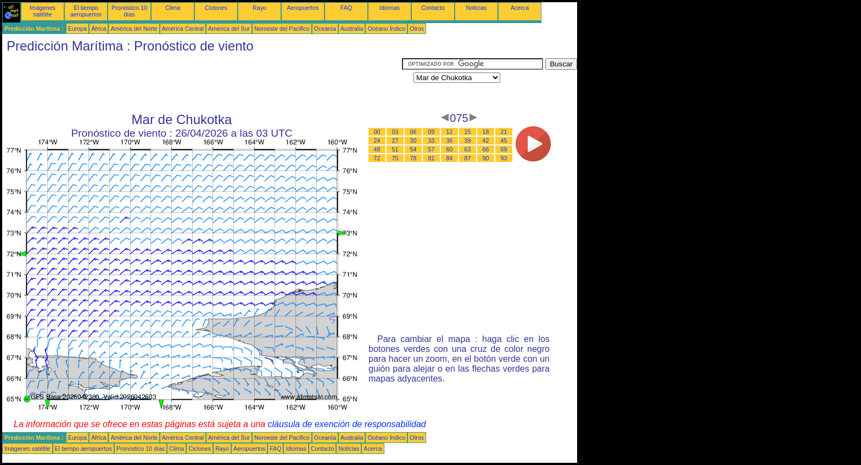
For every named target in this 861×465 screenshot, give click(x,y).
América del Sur (229, 28)
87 (468, 158)
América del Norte (133, 28)
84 (449, 158)
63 (468, 149)
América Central (183, 28)
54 (413, 149)
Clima (172, 7)
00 (377, 131)
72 (377, 158)
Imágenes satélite (42, 11)
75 (395, 158)
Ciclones (216, 7)
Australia (351, 28)
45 (504, 140)
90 (486, 158)
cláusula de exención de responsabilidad (347, 424)
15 (468, 131)
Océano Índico (386, 28)
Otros (417, 28)
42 (486, 140)
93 (504, 158)
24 (377, 140)
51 (395, 149)
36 (449, 140)
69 (504, 149)
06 (413, 131)
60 (449, 149)
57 (431, 149)
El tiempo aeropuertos (86, 11)
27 (395, 140)
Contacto (433, 7)
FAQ (346, 7)
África (98, 28)
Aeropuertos (302, 7)
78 (413, 158)
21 (504, 131)
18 (486, 131)
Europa (77, 28)
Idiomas (389, 7)
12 (449, 131)
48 (377, 149)
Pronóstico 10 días (129, 11)
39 (468, 140)
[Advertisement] (202, 83)
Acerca (520, 7)
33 (431, 140)
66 (486, 149)
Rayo (259, 7)
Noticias (476, 7)
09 (431, 131)
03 (395, 131)
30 (413, 140)
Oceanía (325, 28)
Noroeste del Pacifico (282, 28)
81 (431, 158)
